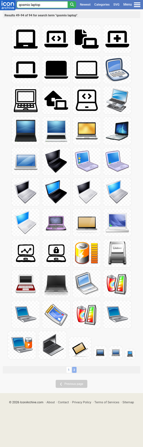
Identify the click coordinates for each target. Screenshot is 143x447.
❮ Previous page (71, 384)
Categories (102, 4)
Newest (85, 4)
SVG (116, 4)
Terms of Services (106, 402)
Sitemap (128, 402)
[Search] (72, 4)
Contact (63, 402)
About (51, 402)
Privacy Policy (81, 402)
